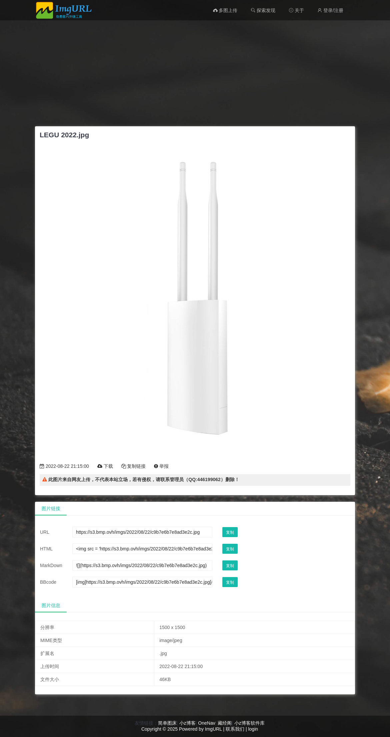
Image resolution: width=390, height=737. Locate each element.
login (253, 729)
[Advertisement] (195, 71)
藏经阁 (225, 723)
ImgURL (213, 729)
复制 (230, 532)
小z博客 (187, 723)
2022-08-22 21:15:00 (64, 466)
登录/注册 (330, 10)
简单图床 (167, 723)
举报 (161, 466)
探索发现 (263, 10)
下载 (105, 466)
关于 (296, 10)
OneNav (206, 723)
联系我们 (235, 729)
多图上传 (225, 10)
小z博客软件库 (249, 723)
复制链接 (133, 466)
